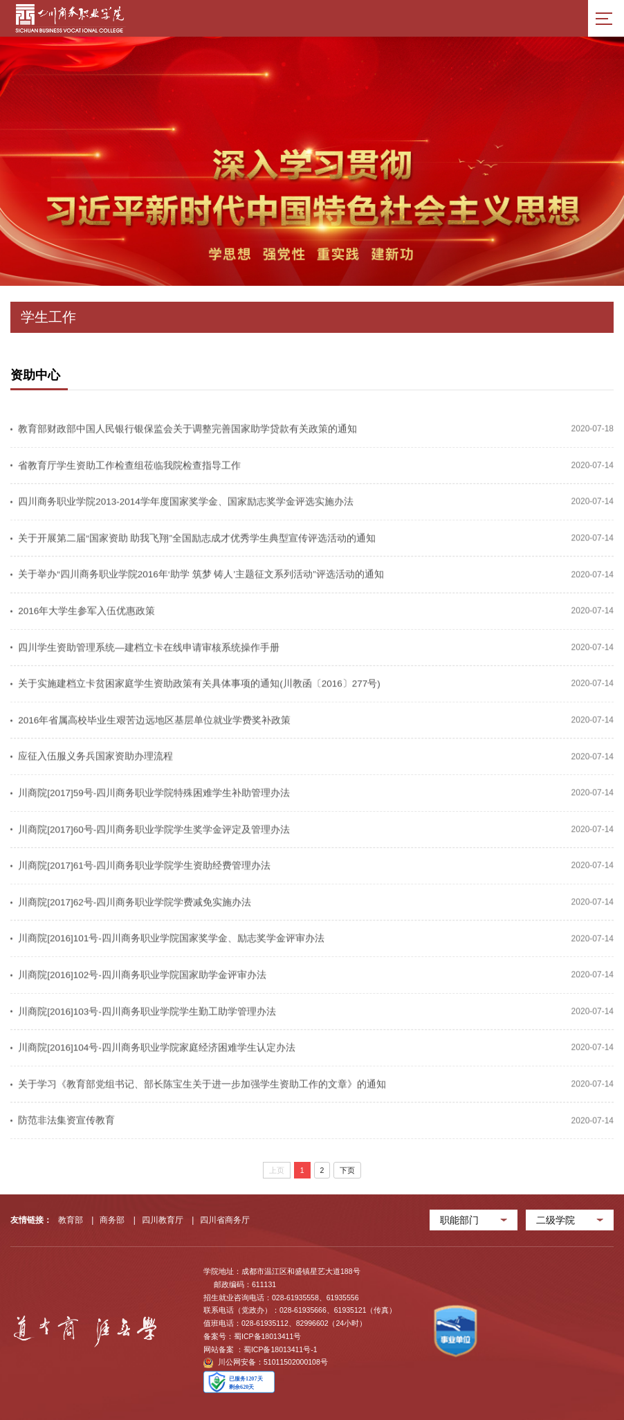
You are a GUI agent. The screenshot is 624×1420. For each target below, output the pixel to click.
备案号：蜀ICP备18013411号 (252, 1336)
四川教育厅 (162, 1220)
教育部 (70, 1220)
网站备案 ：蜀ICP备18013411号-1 (260, 1349)
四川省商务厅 (225, 1220)
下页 (347, 1170)
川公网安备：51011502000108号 (265, 1363)
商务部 (112, 1220)
